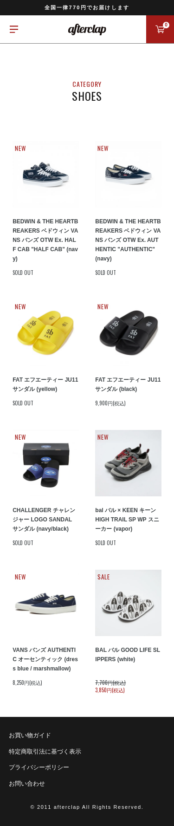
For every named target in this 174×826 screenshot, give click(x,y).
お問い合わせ (27, 783)
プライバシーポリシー (39, 767)
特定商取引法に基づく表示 (45, 751)
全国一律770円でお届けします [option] (87, 7)
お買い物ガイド (30, 735)
